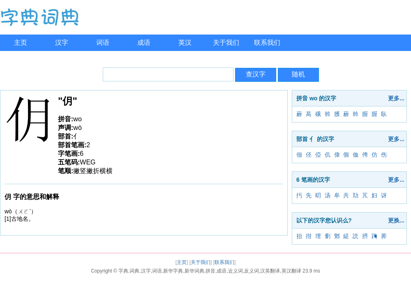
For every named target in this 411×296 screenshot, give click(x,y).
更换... (396, 220)
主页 (20, 42)
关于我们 (226, 42)
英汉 (185, 42)
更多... (396, 98)
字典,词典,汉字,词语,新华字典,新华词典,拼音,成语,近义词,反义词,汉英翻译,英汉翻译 (209, 271)
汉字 (61, 42)
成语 (143, 42)
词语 (102, 42)
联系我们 (267, 42)
